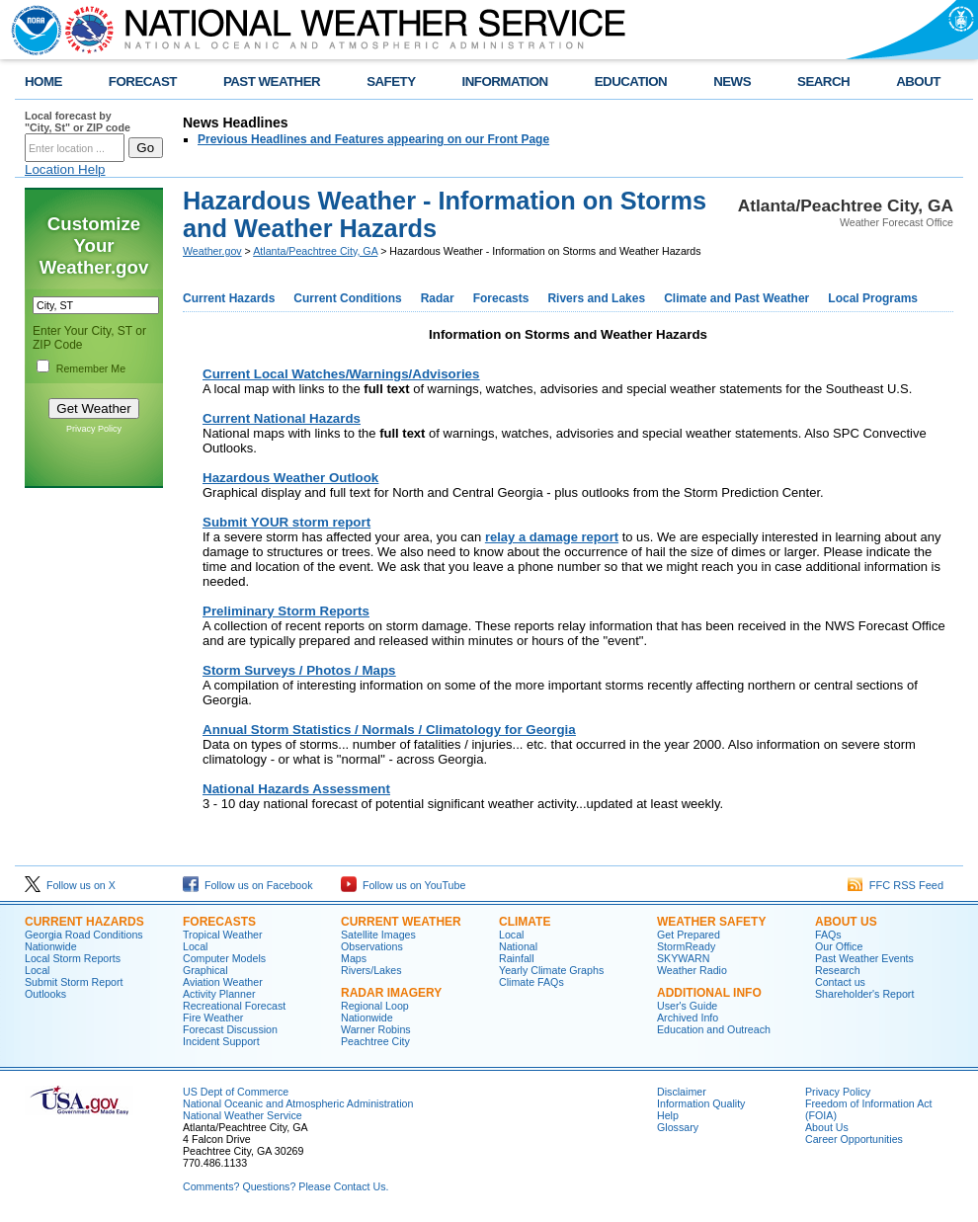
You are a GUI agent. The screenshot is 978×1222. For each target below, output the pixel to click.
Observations (372, 946)
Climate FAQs (531, 982)
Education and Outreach (714, 1029)
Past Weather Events (864, 958)
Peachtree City (375, 1041)
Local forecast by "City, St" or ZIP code (77, 121)
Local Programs (873, 298)
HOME (43, 81)
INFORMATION (505, 81)
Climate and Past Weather (736, 298)
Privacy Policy (94, 429)
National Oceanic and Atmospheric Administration (298, 1103)
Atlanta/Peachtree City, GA (315, 251)
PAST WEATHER (271, 81)
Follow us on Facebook (248, 885)
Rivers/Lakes (371, 970)
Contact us (840, 982)
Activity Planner (219, 994)
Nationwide (51, 946)
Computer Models (224, 958)
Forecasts (501, 298)
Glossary (677, 1127)
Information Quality (701, 1103)
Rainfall (516, 958)
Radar (437, 298)
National (518, 946)
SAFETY (391, 81)
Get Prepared (688, 934)
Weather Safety (711, 922)
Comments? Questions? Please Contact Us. (285, 1186)
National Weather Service (242, 1115)
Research (837, 970)
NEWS (732, 81)
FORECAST (143, 81)
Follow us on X (70, 885)
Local (37, 970)
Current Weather (401, 922)
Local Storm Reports (73, 958)
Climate (524, 922)
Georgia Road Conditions (84, 934)
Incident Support (221, 1041)
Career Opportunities (854, 1139)
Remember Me (90, 368)
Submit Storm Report (74, 982)
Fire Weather (213, 1017)
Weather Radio (692, 970)
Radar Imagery (391, 993)
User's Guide (687, 1006)
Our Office (838, 946)
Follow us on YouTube (403, 885)
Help (668, 1115)
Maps (354, 958)
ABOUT (918, 81)
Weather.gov (212, 251)
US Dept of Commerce (235, 1092)
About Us (846, 922)
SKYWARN (683, 958)
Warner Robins (376, 1029)
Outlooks (45, 994)
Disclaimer (681, 1092)
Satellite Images (378, 934)
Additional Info (709, 993)
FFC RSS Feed (895, 885)
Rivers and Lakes (596, 298)
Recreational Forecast (234, 1006)
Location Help (65, 169)
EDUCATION (631, 81)
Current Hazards (229, 298)
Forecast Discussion (230, 1029)
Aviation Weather (223, 982)
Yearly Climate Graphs (551, 970)
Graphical (205, 970)
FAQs (828, 934)
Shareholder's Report (864, 994)
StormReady (686, 946)
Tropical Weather (223, 934)
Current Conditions (347, 298)
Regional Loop (375, 1006)
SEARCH (823, 81)
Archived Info (687, 1017)
